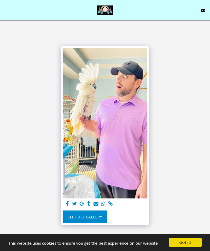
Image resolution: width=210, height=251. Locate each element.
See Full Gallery (85, 217)
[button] (6, 10)
